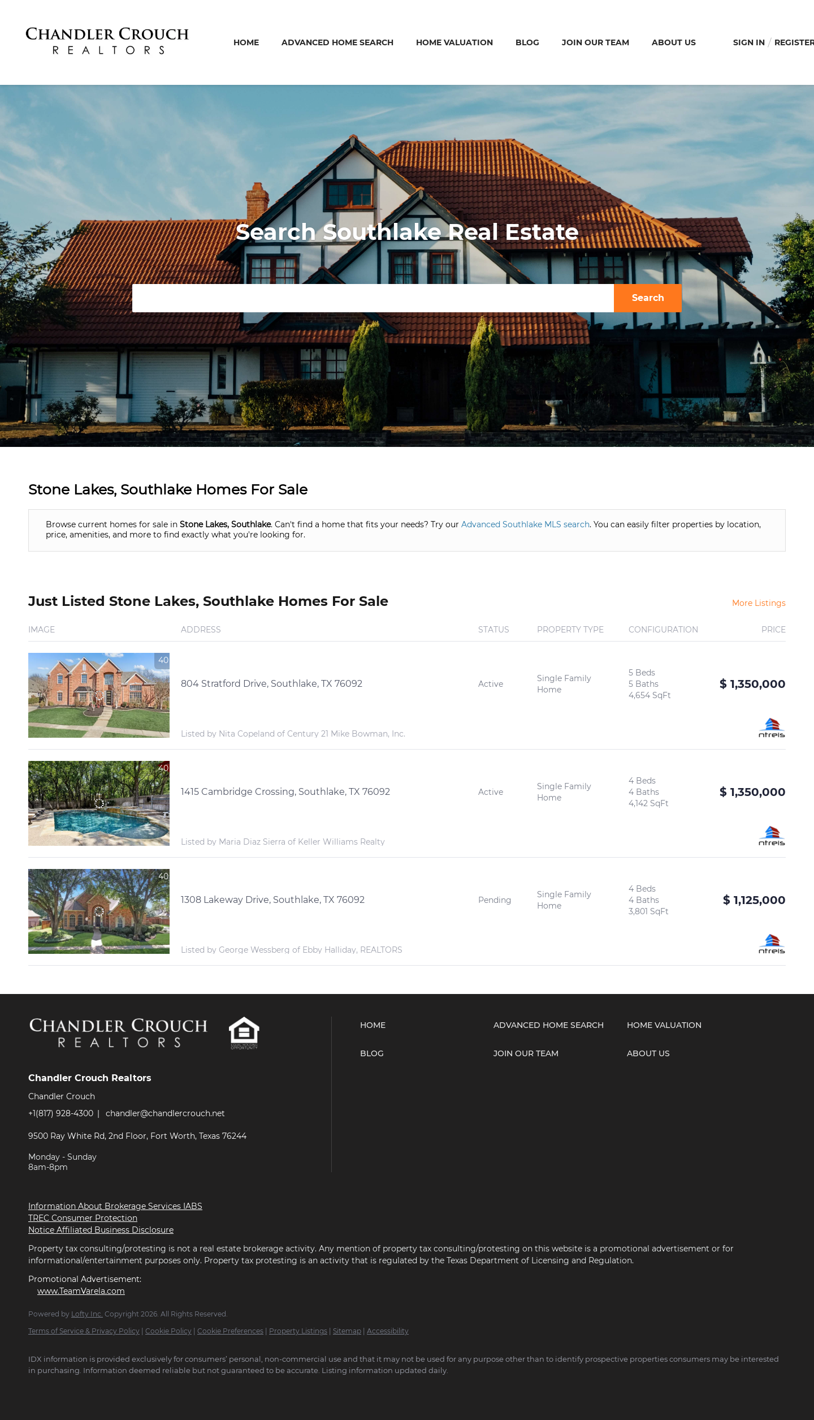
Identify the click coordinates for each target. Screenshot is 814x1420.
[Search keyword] (373, 298)
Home (246, 42)
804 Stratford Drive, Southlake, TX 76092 (271, 683)
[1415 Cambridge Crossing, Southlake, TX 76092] (99, 803)
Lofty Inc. (87, 1314)
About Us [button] (674, 42)
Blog (527, 42)
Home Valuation (454, 42)
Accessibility (388, 1331)
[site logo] (128, 1058)
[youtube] (107, 1389)
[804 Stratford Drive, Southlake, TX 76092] (99, 695)
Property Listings (298, 1331)
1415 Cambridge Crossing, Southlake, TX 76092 (285, 791)
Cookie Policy (168, 1331)
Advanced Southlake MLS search (525, 524)
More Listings (759, 603)
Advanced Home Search (337, 42)
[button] (424, 1025)
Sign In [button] (749, 42)
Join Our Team (595, 42)
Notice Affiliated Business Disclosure (101, 1230)
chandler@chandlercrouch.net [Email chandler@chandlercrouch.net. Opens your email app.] (165, 1113)
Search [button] (648, 297)
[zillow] (74, 1389)
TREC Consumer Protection (82, 1218)
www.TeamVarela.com (81, 1291)
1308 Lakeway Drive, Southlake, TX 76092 (273, 899)
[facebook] (41, 1389)
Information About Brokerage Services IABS (115, 1206)
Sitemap (347, 1331)
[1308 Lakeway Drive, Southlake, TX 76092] (99, 911)
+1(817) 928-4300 (60, 1113)
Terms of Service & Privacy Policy (84, 1331)
